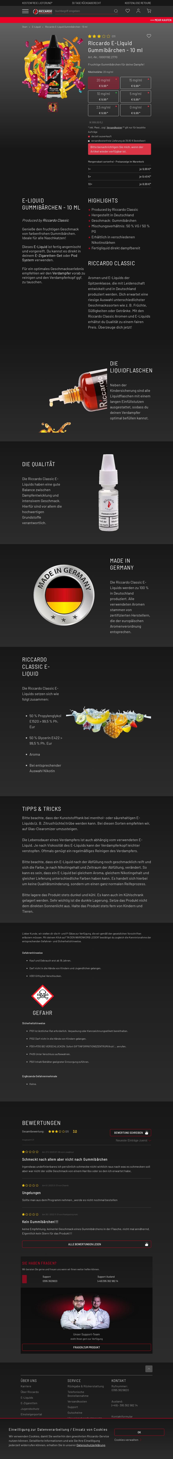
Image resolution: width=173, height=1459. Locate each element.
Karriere (26, 1386)
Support (73, 1407)
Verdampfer (61, 273)
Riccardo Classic (56, 220)
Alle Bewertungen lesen (108, 1244)
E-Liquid (40, 246)
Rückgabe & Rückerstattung (86, 1386)
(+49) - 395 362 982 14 (124, 1405)
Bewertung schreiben (131, 1132)
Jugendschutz (30, 1408)
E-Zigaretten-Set (48, 255)
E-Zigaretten (29, 1403)
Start (24, 26)
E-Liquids (27, 1397)
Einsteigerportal (31, 1414)
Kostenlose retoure (138, 3)
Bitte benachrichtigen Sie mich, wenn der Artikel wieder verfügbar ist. (116, 149)
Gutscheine (75, 1412)
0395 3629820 (120, 1390)
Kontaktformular (122, 1416)
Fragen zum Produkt (86, 1347)
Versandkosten (114, 127)
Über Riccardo (30, 1392)
